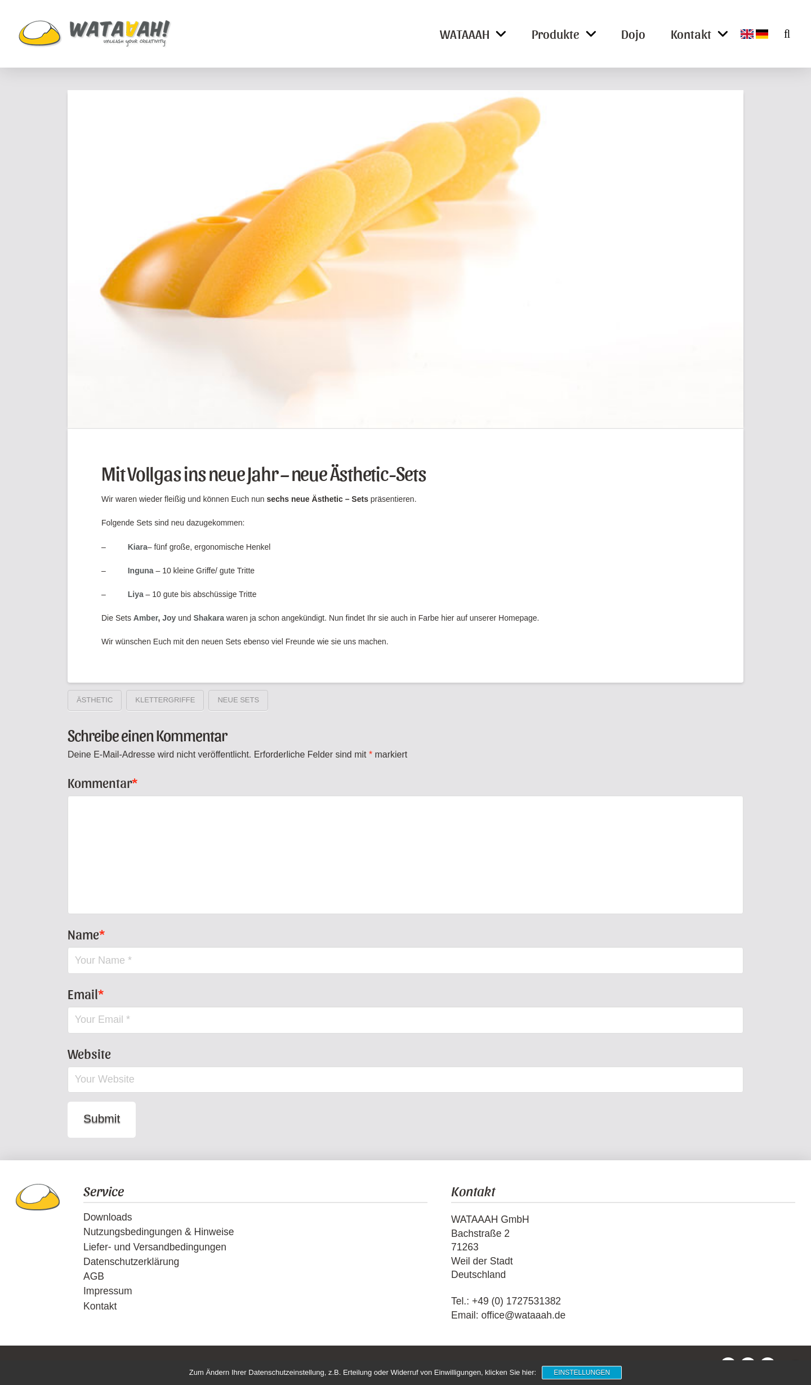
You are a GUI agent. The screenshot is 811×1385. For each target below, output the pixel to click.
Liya (136, 594)
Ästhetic (95, 700)
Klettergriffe (165, 700)
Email (86, 993)
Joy (169, 617)
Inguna (141, 570)
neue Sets (238, 700)
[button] (780, 33)
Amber (145, 617)
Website (89, 1053)
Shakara (208, 617)
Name (86, 934)
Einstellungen (582, 1373)
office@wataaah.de (523, 1315)
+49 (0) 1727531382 (516, 1301)
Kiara (138, 546)
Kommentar (102, 782)
